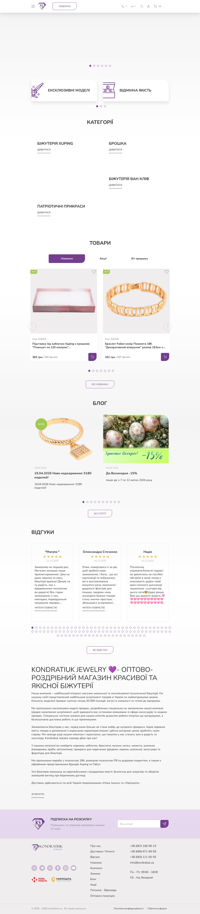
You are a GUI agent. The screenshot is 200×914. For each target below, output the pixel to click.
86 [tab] (109, 636)
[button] (141, 6)
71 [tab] (166, 632)
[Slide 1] (90, 66)
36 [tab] (170, 628)
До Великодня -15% (121, 473)
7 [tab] (113, 371)
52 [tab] (91, 632)
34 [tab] (162, 628)
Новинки (65, 6)
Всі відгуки (100, 650)
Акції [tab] (103, 258)
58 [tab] (115, 632)
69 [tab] (158, 632)
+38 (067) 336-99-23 (143, 846)
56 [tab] (107, 632)
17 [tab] (95, 628)
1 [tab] (97, 106)
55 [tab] (103, 632)
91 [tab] (129, 636)
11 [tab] (72, 628)
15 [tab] (87, 628)
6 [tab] (109, 371)
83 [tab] (97, 636)
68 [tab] (154, 632)
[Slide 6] (110, 66)
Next (168, 327)
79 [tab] (81, 636)
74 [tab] (62, 636)
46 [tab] (68, 632)
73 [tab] (58, 636)
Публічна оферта (157, 908)
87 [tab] (113, 636)
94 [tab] (140, 636)
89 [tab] (121, 636)
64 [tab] (138, 632)
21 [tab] (111, 628)
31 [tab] (150, 628)
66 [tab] (146, 632)
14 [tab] (83, 628)
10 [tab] (119, 502)
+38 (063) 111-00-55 (143, 857)
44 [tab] (60, 632)
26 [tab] (131, 628)
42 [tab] (52, 632)
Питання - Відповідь (103, 890)
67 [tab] (150, 632)
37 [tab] (32, 632)
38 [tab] (36, 632)
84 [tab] (101, 636)
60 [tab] (123, 632)
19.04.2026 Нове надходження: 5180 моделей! (62, 475)
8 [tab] (111, 502)
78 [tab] (78, 636)
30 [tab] (146, 628)
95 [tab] (144, 636)
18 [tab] (99, 628)
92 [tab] (132, 636)
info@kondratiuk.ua (142, 863)
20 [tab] (107, 628)
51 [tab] (87, 632)
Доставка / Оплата (102, 851)
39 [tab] (40, 632)
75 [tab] (66, 636)
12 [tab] (76, 628)
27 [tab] (134, 628)
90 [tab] (125, 636)
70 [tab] (162, 632)
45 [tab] (64, 632)
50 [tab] (83, 632)
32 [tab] (154, 628)
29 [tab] (142, 628)
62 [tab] (131, 632)
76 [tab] (70, 636)
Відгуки (95, 857)
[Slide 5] (106, 66)
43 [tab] (56, 632)
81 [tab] (89, 636)
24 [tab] (123, 628)
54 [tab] (99, 632)
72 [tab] (170, 632)
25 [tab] (127, 628)
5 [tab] (105, 371)
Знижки (95, 874)
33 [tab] (158, 628)
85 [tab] (105, 636)
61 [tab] (127, 632)
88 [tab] (117, 636)
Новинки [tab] (67, 258)
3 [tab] (105, 106)
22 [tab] (115, 628)
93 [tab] (136, 636)
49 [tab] (79, 632)
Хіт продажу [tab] (139, 258)
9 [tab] (115, 502)
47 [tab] (72, 632)
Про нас (95, 846)
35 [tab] (166, 628)
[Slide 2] (94, 66)
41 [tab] (48, 632)
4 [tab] (101, 371)
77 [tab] (74, 636)
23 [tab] (119, 628)
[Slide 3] (98, 66)
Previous (32, 327)
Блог (93, 879)
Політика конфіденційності (128, 908)
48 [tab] (76, 632)
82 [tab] (93, 636)
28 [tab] (138, 628)
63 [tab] (134, 632)
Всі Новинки (100, 384)
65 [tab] (142, 632)
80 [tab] (85, 636)
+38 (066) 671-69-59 (143, 851)
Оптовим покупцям (102, 896)
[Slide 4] (102, 66)
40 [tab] (44, 632)
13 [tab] (79, 628)
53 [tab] (95, 632)
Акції (93, 885)
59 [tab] (119, 632)
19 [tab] (103, 628)
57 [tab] (111, 632)
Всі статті (100, 513)
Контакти (96, 868)
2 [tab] (101, 106)
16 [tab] (91, 628)
